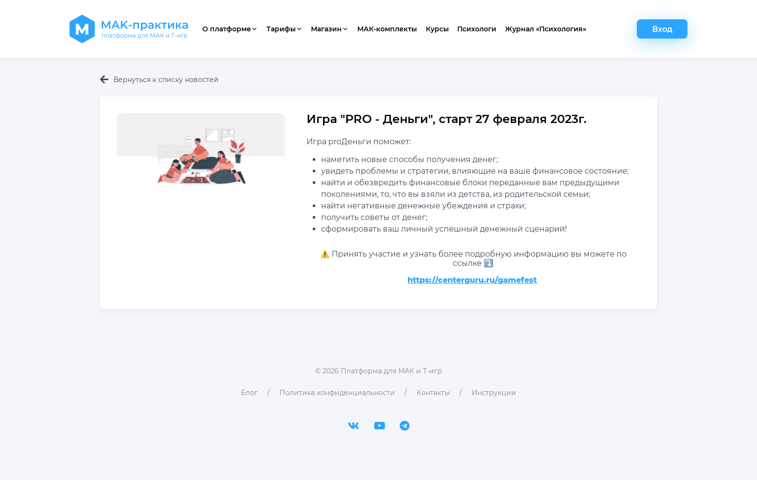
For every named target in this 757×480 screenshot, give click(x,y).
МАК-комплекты (387, 29)
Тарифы (284, 29)
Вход (662, 29)
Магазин (330, 29)
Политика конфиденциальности (337, 392)
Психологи (476, 29)
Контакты (433, 392)
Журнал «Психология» (545, 29)
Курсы (437, 29)
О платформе (230, 29)
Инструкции (494, 392)
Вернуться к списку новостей (159, 79)
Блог (249, 392)
